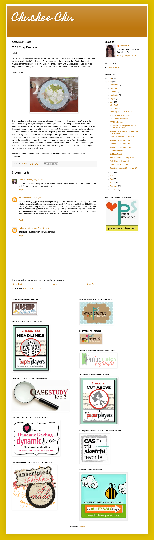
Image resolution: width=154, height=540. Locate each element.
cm (20, 198)
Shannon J (124, 46)
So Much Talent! (116, 154)
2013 (110, 82)
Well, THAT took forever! (119, 161)
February (114, 186)
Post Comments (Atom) (32, 288)
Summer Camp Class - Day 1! (121, 147)
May (112, 176)
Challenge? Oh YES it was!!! (121, 112)
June (112, 172)
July (112, 102)
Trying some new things (119, 119)
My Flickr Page (113, 67)
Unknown (23, 228)
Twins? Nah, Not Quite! (119, 165)
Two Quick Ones (116, 151)
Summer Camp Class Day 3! (121, 140)
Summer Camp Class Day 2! (121, 144)
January (113, 190)
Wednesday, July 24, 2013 (38, 228)
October (113, 92)
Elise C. (22, 180)
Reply (21, 190)
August (113, 99)
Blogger (82, 527)
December (114, 85)
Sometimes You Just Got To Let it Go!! (125, 168)
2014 (110, 78)
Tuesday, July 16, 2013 (35, 180)
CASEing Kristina (116, 122)
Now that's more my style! (120, 115)
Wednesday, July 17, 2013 (32, 198)
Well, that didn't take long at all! (122, 158)
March (113, 183)
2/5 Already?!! (115, 108)
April (112, 179)
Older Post (91, 284)
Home (54, 284)
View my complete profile (126, 55)
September (114, 95)
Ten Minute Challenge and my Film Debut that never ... (123, 127)
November (114, 88)
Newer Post (17, 284)
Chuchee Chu (43, 18)
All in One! (114, 105)
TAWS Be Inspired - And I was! (122, 137)
